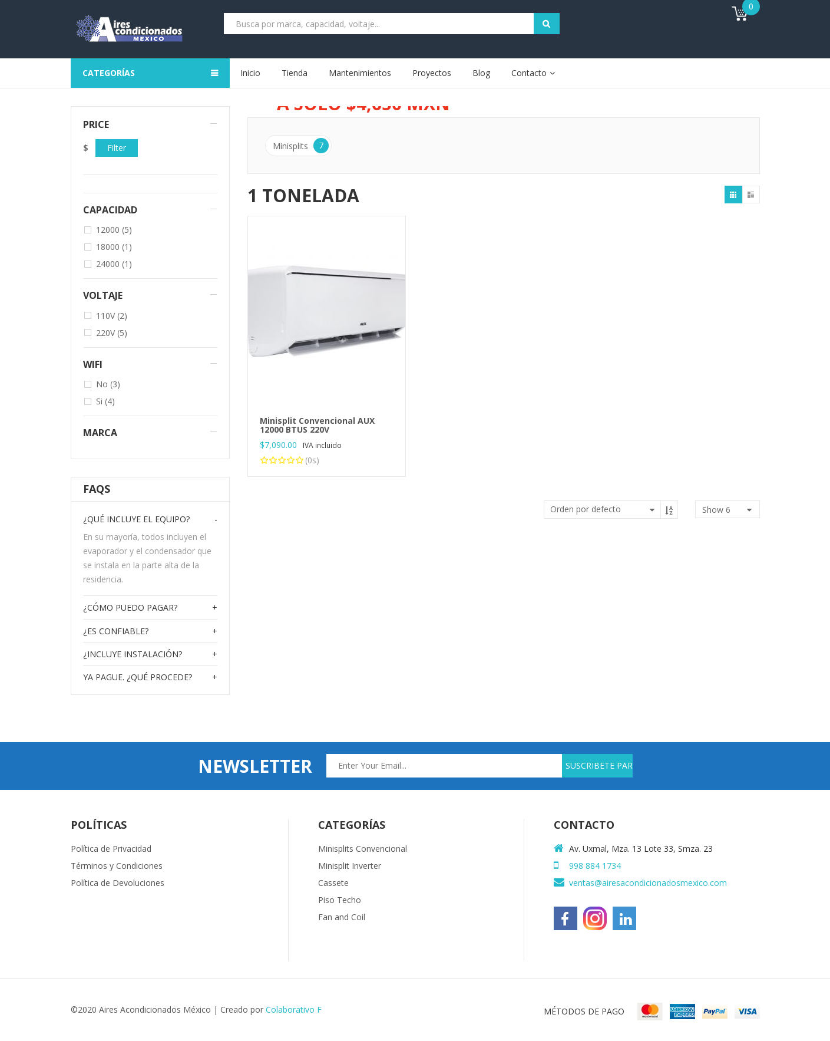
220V (111, 332)
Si (105, 401)
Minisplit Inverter (349, 865)
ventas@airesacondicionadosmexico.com (648, 882)
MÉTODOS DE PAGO (584, 1011)
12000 (114, 229)
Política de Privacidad (111, 848)
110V (111, 315)
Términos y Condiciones (117, 865)
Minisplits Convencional (362, 848)
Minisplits (301, 145)
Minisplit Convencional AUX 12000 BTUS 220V (317, 425)
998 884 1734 (595, 865)
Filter (116, 147)
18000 (114, 246)
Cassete (333, 882)
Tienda (294, 72)
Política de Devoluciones (117, 882)
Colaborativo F (294, 1009)
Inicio (250, 72)
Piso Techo (339, 899)
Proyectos (431, 72)
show (716, 509)
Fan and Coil (341, 917)
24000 (114, 263)
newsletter (255, 766)
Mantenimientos (360, 72)
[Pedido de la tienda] (611, 509)
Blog (481, 72)
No (108, 384)
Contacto (529, 72)
